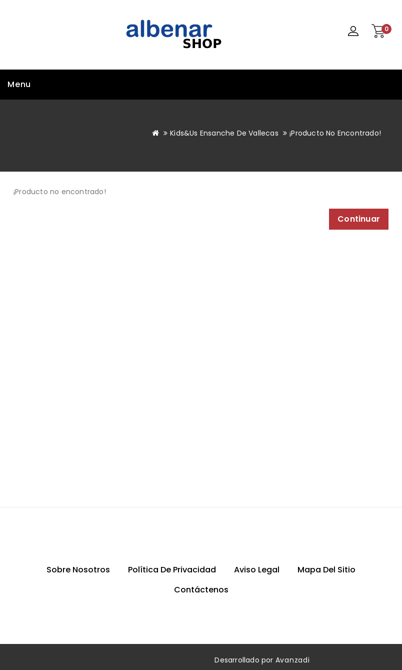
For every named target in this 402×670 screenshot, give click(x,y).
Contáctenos (201, 589)
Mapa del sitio (327, 569)
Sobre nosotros (78, 569)
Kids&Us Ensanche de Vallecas (224, 133)
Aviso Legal (257, 569)
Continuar (359, 219)
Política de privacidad (172, 569)
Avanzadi (293, 660)
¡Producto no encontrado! (335, 133)
